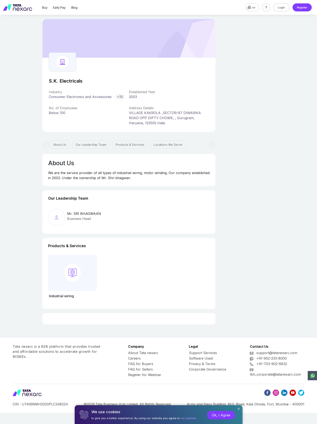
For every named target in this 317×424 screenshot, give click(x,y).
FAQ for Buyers (140, 364)
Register (302, 7)
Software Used (201, 358)
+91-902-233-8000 (271, 358)
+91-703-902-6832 (271, 364)
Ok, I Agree (221, 415)
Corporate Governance (207, 369)
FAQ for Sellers (140, 369)
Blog (74, 7)
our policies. (189, 418)
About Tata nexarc (143, 353)
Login (281, 7)
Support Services (203, 353)
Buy (44, 7)
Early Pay (59, 7)
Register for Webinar (144, 375)
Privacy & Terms (202, 364)
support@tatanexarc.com (276, 353)
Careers (134, 358)
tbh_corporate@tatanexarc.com (275, 374)
